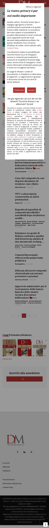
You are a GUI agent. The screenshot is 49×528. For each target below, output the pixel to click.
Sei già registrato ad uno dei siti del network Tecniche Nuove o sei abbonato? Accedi (25, 101)
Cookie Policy (12, 48)
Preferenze (19, 90)
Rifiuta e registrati (33, 7)
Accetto (31, 90)
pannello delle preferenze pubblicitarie (22, 137)
